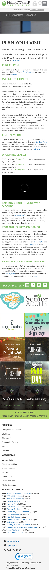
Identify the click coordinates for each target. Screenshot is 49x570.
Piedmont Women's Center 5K (19, 494)
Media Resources (9, 485)
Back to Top (11, 541)
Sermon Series (7, 460)
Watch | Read (8, 455)
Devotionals (7, 477)
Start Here (17, 15)
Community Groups (10, 442)
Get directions (28, 72)
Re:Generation (12, 522)
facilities (13, 75)
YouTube (17, 61)
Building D (34, 244)
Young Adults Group (14, 530)
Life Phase (6, 434)
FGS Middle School (14, 496)
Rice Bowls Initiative (15, 499)
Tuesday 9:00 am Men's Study (19, 525)
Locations (31, 15)
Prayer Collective (8, 468)
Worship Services (13, 501)
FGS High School (13, 517)
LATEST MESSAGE (37, 10)
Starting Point (41, 142)
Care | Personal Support (11, 430)
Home (7, 15)
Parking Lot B (19, 215)
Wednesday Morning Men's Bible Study (22, 527)
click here (36, 149)
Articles (5, 473)
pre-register (10, 274)
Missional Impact (9, 446)
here (35, 276)
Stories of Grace (8, 481)
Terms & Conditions (27, 568)
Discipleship (6, 438)
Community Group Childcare (18, 512)
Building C (38, 242)
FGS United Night (14, 514)
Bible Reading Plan (9, 464)
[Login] (34, 5)
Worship (5, 451)
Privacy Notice (12, 568)
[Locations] (40, 5)
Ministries (7, 425)
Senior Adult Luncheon (16, 532)
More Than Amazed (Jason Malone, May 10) (24, 416)
